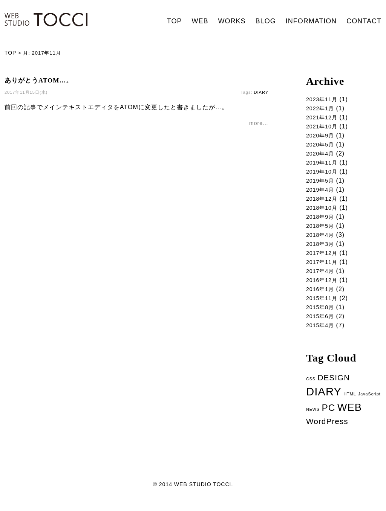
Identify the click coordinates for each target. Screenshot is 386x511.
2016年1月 (322, 296)
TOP (174, 21)
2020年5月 (322, 146)
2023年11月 (323, 99)
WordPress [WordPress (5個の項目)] (327, 431)
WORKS (232, 21)
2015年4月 (322, 334)
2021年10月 (323, 127)
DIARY (261, 92)
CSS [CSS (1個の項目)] (311, 388)
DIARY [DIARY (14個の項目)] (324, 401)
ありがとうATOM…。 (39, 80)
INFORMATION (311, 21)
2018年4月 (322, 240)
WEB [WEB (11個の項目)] (349, 417)
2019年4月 (322, 193)
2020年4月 (322, 155)
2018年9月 (322, 221)
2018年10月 (323, 212)
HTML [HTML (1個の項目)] (350, 403)
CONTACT (363, 21)
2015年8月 (322, 315)
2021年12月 (323, 117)
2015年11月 (323, 306)
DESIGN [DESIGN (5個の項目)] (333, 387)
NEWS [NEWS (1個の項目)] (313, 419)
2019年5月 (322, 183)
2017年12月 (323, 259)
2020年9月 (322, 136)
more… (258, 124)
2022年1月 (322, 108)
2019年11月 (323, 165)
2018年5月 (322, 230)
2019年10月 (323, 174)
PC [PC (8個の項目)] (328, 418)
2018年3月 (322, 249)
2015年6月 (322, 325)
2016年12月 (323, 287)
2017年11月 (323, 268)
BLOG (266, 21)
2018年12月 (323, 202)
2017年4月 (322, 278)
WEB (200, 21)
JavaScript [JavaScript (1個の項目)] (369, 403)
